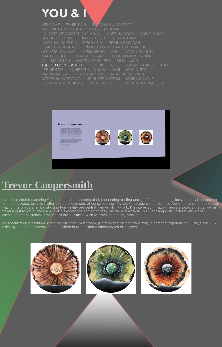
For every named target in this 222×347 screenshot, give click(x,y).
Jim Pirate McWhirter (63, 83)
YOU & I (64, 13)
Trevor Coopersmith (62, 65)
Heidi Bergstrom (103, 79)
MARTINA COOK (120, 34)
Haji (116, 70)
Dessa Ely (93, 43)
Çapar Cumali (153, 34)
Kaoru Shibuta (139, 52)
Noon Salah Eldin (59, 43)
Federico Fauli (103, 65)
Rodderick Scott (59, 38)
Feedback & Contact (112, 25)
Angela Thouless (93, 61)
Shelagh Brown (104, 29)
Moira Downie (140, 79)
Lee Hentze (52, 70)
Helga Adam (124, 38)
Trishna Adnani (88, 74)
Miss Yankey (102, 83)
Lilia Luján (127, 61)
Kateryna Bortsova (61, 79)
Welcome (51, 25)
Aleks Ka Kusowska (131, 56)
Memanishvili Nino (101, 52)
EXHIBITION (76, 25)
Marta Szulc (54, 56)
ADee (164, 65)
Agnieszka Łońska (87, 70)
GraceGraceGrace (60, 47)
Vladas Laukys (139, 65)
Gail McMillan (56, 61)
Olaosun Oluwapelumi (143, 83)
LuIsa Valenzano (88, 56)
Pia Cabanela (54, 74)
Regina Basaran (124, 43)
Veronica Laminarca (62, 29)
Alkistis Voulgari (59, 52)
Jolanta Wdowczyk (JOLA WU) (71, 34)
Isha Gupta (136, 70)
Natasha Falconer (127, 74)
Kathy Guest (94, 38)
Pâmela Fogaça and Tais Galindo (116, 47)
